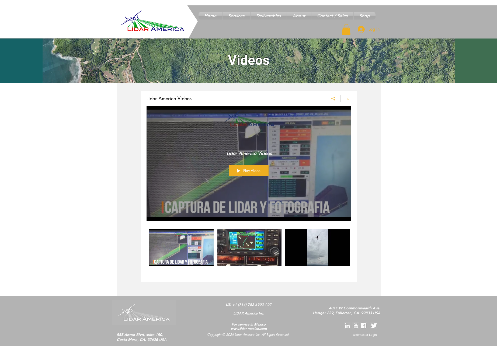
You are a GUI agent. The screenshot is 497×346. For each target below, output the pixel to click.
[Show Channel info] (346, 98)
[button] (236, 16)
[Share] (333, 98)
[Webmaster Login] (365, 335)
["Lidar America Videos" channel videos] (249, 251)
